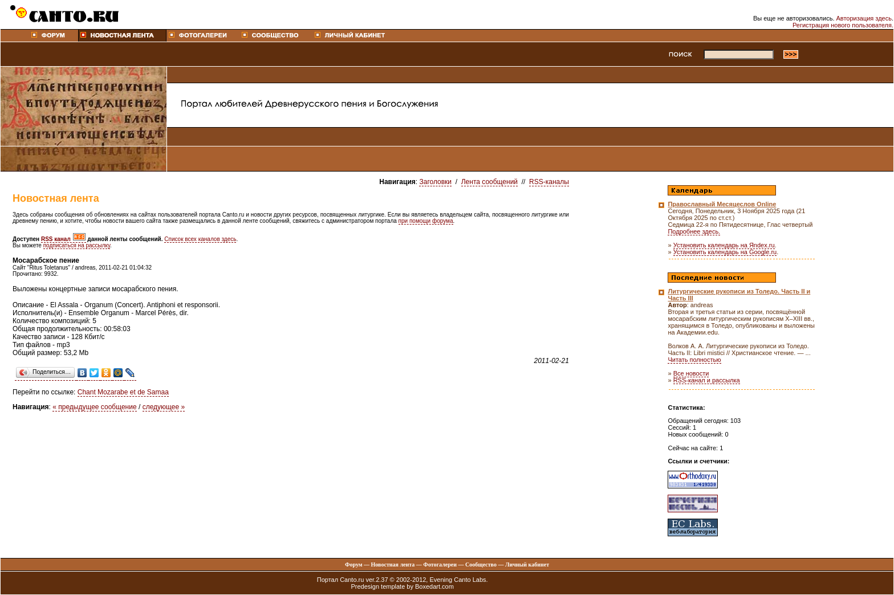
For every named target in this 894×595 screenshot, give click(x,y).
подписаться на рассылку (76, 245)
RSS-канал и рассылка (706, 380)
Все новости (691, 373)
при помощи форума (426, 221)
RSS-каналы (549, 182)
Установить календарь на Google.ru (725, 251)
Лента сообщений (489, 182)
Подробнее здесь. (694, 231)
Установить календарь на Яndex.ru (724, 245)
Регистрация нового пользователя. (843, 25)
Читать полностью (694, 359)
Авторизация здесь (864, 18)
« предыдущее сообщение (94, 407)
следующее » (164, 407)
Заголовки (435, 182)
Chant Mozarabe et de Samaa (123, 392)
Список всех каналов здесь (200, 239)
